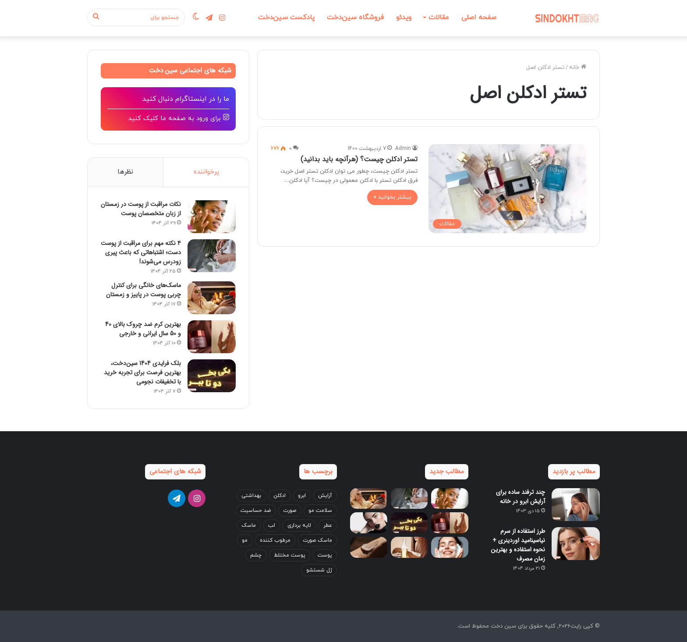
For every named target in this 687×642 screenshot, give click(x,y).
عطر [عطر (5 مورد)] (327, 525)
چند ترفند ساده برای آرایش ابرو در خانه (520, 496)
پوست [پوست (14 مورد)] (325, 555)
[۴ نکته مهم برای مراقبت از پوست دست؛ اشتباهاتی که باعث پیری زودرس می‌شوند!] (212, 255)
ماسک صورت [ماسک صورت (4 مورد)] (317, 540)
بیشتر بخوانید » (392, 197)
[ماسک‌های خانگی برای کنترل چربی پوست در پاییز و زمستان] (212, 297)
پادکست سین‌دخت (286, 17)
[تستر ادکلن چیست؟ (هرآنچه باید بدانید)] (507, 188)
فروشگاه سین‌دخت (355, 17)
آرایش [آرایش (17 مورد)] (325, 495)
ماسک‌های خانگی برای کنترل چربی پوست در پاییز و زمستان (143, 289)
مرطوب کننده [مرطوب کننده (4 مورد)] (275, 540)
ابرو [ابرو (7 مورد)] (302, 495)
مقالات (438, 17)
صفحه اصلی (478, 17)
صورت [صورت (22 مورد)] (289, 510)
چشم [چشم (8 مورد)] (256, 555)
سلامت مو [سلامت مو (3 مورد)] (320, 510)
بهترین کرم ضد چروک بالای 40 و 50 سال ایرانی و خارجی (143, 328)
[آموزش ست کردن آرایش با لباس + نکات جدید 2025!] (368, 523)
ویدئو (403, 17)
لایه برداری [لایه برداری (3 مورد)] (299, 525)
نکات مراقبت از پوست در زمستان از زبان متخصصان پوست (141, 208)
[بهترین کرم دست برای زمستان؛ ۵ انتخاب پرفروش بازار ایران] (368, 547)
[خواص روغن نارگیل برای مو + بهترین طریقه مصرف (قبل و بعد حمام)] (409, 547)
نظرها (125, 172)
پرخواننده (206, 172)
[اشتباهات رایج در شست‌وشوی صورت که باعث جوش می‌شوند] (449, 547)
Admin (403, 148)
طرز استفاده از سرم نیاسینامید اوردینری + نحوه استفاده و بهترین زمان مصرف (518, 545)
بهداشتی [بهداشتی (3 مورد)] (251, 495)
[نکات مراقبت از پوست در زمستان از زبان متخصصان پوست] (212, 216)
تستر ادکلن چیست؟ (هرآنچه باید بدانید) (359, 159)
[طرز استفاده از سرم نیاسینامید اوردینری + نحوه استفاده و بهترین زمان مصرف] (576, 543)
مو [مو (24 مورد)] (245, 540)
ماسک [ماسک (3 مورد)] (248, 525)
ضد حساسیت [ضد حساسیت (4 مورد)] (256, 510)
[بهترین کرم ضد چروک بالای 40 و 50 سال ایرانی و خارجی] (212, 336)
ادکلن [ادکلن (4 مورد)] (279, 495)
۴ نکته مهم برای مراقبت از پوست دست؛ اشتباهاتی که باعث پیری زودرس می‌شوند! (141, 252)
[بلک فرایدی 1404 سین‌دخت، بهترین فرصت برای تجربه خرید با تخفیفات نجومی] (212, 375)
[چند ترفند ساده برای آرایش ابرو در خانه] (576, 504)
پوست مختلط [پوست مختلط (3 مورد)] (289, 555)
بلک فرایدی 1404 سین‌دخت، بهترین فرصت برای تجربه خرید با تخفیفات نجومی (142, 372)
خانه (575, 67)
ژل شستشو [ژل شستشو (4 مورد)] (319, 570)
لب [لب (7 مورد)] (271, 525)
